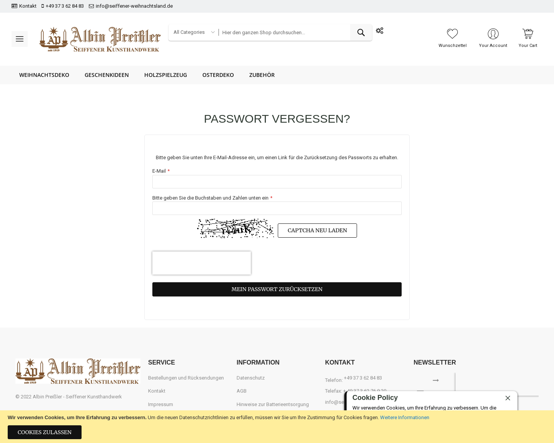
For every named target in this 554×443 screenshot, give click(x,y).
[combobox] (295, 32)
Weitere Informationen (404, 417)
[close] (508, 398)
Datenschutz (251, 378)
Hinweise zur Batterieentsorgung (273, 404)
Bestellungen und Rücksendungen (186, 378)
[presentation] (201, 263)
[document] (277, 426)
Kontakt (28, 6)
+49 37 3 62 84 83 (65, 6)
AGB (242, 391)
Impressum (160, 404)
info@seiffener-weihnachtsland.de (134, 6)
